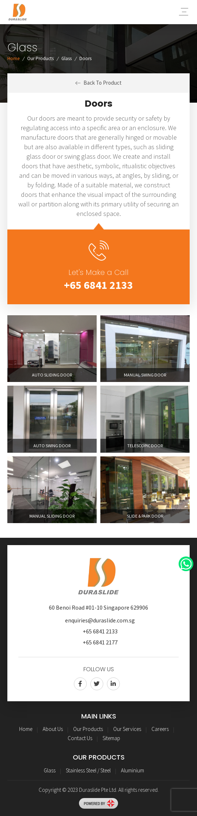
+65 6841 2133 (98, 285)
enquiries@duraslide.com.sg (100, 620)
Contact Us (80, 738)
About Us (53, 728)
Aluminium (132, 770)
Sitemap (111, 738)
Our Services (127, 728)
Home (13, 58)
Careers (160, 728)
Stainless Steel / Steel (88, 770)
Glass (66, 58)
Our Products (40, 58)
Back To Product (98, 82)
